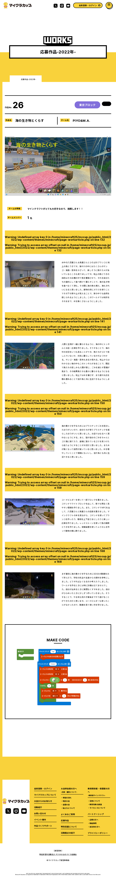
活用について (95, 801)
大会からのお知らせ (43, 801)
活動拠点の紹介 (68, 832)
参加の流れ (67, 797)
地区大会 (66, 801)
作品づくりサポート (43, 825)
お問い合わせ (40, 813)
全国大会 (66, 804)
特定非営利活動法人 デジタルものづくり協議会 (58, 854)
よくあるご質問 (68, 814)
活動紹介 (38, 807)
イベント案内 (40, 819)
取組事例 (93, 823)
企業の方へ (94, 819)
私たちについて (69, 808)
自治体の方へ (95, 827)
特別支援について (69, 826)
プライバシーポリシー (98, 832)
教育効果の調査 (96, 804)
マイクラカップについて (45, 794)
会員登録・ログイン (88, 5)
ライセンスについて (97, 808)
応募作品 (65, 820)
